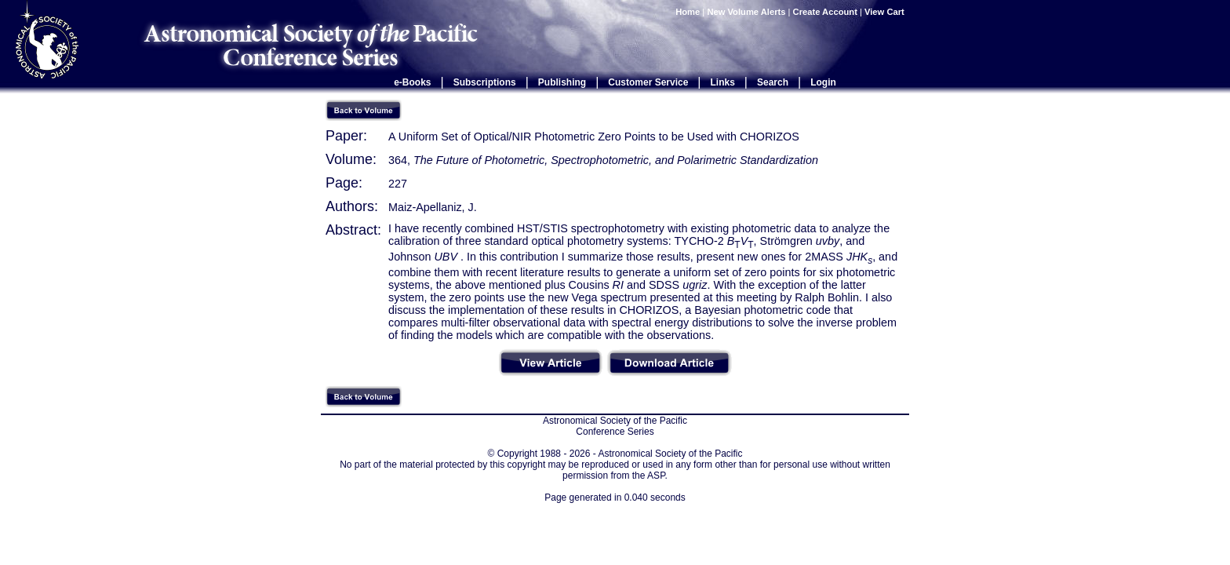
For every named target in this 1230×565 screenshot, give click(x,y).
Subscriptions (484, 82)
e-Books (412, 82)
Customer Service (648, 82)
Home (687, 11)
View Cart (885, 11)
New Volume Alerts (746, 11)
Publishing (562, 82)
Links (723, 82)
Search (772, 82)
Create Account (825, 11)
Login (823, 82)
